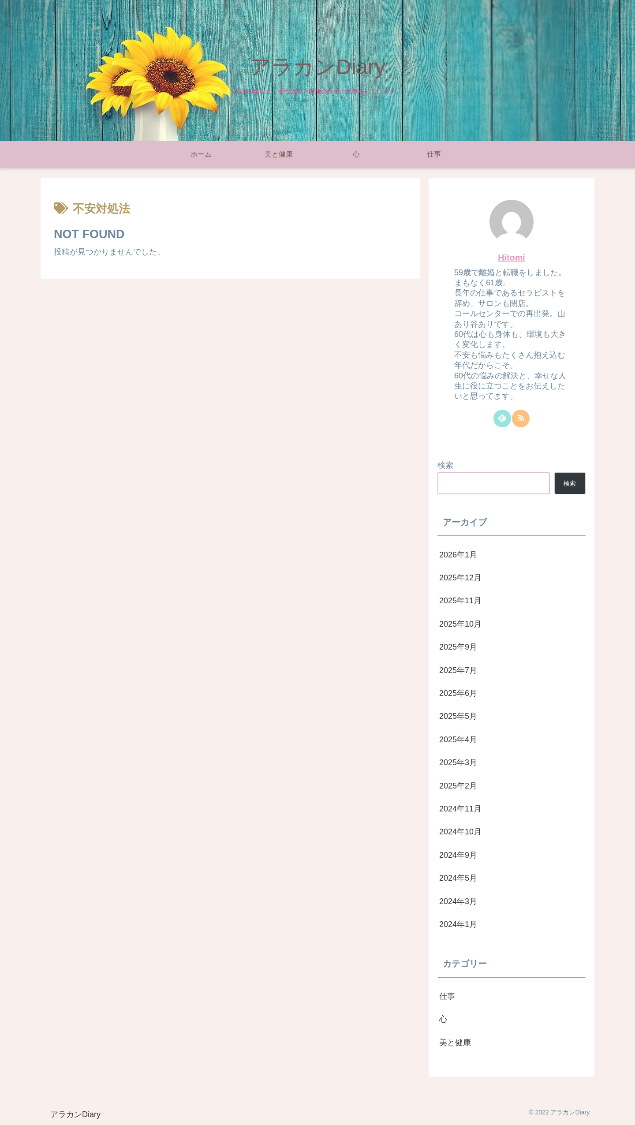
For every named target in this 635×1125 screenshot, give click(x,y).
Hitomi (511, 257)
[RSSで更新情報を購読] (521, 418)
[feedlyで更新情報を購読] (502, 418)
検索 (445, 465)
